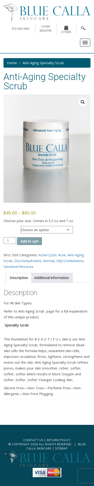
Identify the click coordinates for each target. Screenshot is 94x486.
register (46, 31)
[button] (83, 102)
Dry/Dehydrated (27, 260)
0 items (66, 29)
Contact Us (33, 440)
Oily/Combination (70, 260)
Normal (48, 260)
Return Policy (59, 440)
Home (12, 62)
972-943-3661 (21, 29)
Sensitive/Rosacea (18, 266)
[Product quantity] (9, 240)
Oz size (9, 228)
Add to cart (29, 241)
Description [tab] (19, 277)
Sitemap (61, 448)
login (45, 26)
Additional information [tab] (51, 277)
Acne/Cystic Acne (52, 255)
